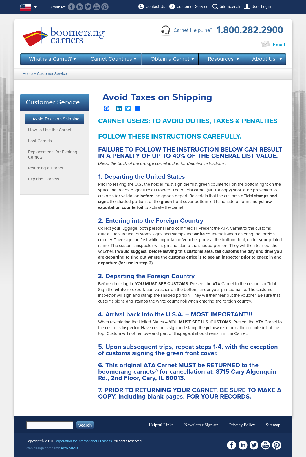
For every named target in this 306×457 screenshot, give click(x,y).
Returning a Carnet (45, 168)
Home (28, 73)
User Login (261, 6)
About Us (263, 59)
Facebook (71, 6)
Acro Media (69, 448)
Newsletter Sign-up (201, 424)
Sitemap (273, 424)
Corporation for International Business (83, 441)
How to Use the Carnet (49, 129)
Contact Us (155, 6)
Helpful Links (161, 424)
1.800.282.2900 (250, 30)
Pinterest (105, 6)
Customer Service (192, 6)
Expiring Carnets (43, 179)
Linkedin (79, 6)
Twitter (88, 6)
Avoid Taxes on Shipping (56, 118)
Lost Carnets (40, 140)
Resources (221, 59)
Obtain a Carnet (170, 59)
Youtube (96, 6)
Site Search (230, 6)
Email (279, 44)
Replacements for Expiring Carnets (52, 154)
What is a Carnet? (50, 59)
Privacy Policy (242, 424)
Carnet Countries (111, 59)
